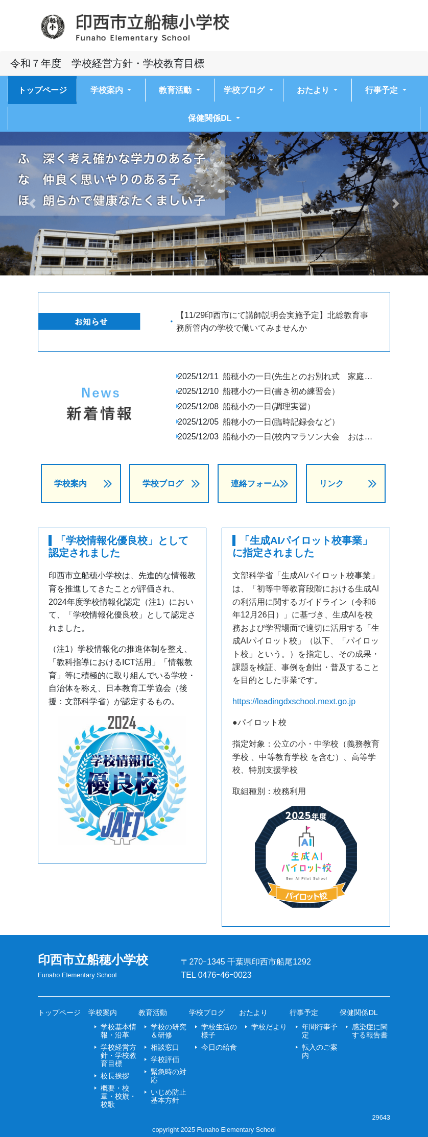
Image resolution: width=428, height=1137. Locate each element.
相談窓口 (165, 1047)
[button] (32, 203)
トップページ (42, 90)
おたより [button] (314, 90)
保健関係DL (358, 1012)
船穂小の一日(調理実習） (269, 406)
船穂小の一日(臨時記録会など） (281, 421)
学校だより (269, 1027)
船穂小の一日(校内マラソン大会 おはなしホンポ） (318, 436)
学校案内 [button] (107, 90)
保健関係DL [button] (210, 118)
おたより (253, 1012)
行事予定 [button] (382, 90)
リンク (331, 483)
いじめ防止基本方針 (168, 1096)
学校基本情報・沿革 (118, 1031)
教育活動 (152, 1012)
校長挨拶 (115, 1076)
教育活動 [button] (176, 90)
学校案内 (70, 483)
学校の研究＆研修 (168, 1031)
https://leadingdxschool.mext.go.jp (293, 701)
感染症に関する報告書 (370, 1031)
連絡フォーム (255, 483)
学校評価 (165, 1059)
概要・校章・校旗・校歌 (118, 1096)
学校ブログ (162, 483)
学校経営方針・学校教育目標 (118, 1055)
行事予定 (304, 1012)
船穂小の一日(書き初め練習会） (281, 391)
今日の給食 (219, 1047)
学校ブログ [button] (245, 90)
